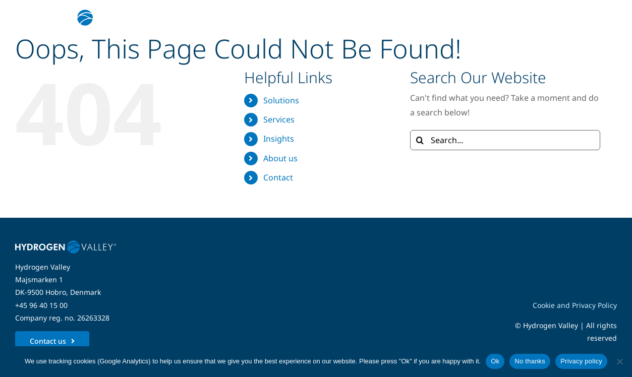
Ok (495, 361)
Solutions (281, 100)
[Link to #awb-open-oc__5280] (603, 18)
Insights (278, 138)
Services (279, 119)
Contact (278, 177)
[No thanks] (619, 361)
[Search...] (505, 140)
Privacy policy (581, 361)
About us (280, 158)
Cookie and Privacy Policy (575, 305)
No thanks (529, 361)
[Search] (420, 140)
